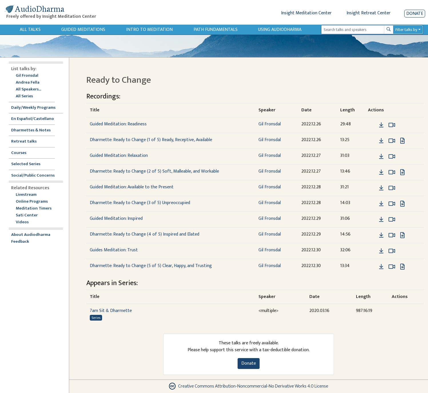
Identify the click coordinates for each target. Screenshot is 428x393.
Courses (18, 153)
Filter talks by (406, 29)
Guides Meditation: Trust (114, 250)
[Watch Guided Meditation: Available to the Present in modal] (392, 188)
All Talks (30, 29)
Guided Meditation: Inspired (116, 218)
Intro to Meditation (149, 29)
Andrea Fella (27, 82)
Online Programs (32, 201)
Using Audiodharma (279, 29)
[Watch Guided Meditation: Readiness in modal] (392, 125)
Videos (25, 222)
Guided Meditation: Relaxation (119, 155)
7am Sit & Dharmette (111, 311)
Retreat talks (24, 141)
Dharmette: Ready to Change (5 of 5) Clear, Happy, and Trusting (151, 266)
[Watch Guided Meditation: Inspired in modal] (392, 219)
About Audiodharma (30, 235)
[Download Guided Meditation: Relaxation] (381, 156)
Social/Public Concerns (33, 175)
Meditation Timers (33, 208)
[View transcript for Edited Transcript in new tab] (402, 141)
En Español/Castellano (32, 119)
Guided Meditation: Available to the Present (132, 187)
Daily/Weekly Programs (36, 107)
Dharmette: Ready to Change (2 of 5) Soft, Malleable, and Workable (154, 171)
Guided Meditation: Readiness (118, 124)
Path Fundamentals (216, 29)
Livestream (26, 194)
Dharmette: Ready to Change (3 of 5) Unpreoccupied (140, 203)
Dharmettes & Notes (31, 130)
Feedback (20, 241)
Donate (414, 13)
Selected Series (29, 164)
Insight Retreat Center (369, 13)
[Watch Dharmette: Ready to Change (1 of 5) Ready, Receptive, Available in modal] (392, 140)
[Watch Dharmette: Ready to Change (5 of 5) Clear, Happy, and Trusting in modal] (392, 266)
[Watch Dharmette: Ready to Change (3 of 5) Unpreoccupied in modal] (392, 203)
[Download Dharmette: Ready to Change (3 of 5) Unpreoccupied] (381, 204)
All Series (24, 96)
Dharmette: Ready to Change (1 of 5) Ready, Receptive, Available (151, 140)
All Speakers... (28, 89)
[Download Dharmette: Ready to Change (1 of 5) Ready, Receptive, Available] (381, 141)
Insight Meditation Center (306, 13)
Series (95, 318)
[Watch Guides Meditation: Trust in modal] (392, 251)
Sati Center (27, 215)
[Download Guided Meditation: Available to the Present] (381, 188)
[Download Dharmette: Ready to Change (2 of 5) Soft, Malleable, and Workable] (381, 172)
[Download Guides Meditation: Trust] (381, 251)
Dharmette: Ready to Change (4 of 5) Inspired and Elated (144, 234)
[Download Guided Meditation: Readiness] (381, 125)
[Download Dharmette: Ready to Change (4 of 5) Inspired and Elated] (381, 235)
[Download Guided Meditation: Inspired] (381, 219)
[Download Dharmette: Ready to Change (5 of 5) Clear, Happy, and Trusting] (381, 266)
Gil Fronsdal (27, 75)
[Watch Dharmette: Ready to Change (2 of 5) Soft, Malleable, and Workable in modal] (392, 172)
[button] (372, 125)
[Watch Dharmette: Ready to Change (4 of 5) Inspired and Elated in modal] (392, 235)
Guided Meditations (83, 29)
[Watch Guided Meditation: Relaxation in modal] (392, 156)
